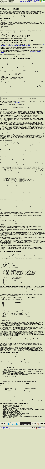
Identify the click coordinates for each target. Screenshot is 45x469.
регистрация (37, 0)
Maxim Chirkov (42, 467)
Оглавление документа (26, 5)
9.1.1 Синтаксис (5, 18)
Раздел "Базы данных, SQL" (16, 5)
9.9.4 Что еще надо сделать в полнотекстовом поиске (14, 442)
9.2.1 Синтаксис (10, 65)
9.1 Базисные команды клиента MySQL (13, 16)
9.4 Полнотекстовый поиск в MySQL (12, 273)
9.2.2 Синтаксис (12, 113)
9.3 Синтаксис (7, 236)
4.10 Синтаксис (38, 60)
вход (34, 0)
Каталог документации (5, 5)
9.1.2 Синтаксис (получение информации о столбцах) (16, 43)
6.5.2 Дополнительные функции (38, 208)
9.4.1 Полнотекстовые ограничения (9, 388)
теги (35, 1)
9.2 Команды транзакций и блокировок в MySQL (16, 62)
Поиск (33, 1)
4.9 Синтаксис (14, 170)
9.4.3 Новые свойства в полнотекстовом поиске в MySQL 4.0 (15, 421)
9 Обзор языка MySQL (9, 9)
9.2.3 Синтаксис (20, 110)
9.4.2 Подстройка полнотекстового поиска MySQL (12, 394)
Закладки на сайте (4, 467)
